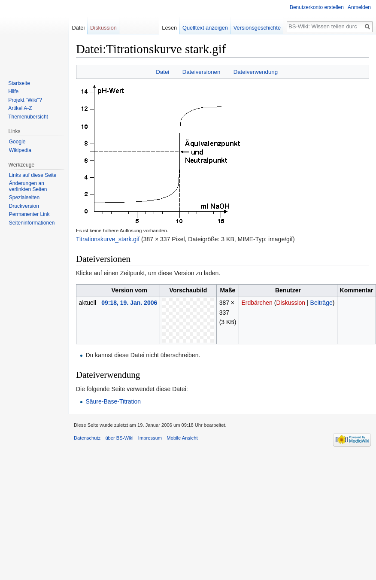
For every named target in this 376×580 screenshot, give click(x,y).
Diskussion (290, 302)
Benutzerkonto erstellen (317, 7)
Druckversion (24, 206)
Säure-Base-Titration (113, 401)
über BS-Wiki (119, 437)
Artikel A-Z (20, 108)
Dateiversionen (201, 72)
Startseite (19, 83)
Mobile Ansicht (182, 437)
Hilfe (13, 91)
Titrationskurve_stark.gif (107, 239)
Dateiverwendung (255, 72)
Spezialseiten (24, 197)
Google (17, 142)
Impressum (150, 437)
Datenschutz (87, 437)
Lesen (169, 27)
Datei (162, 72)
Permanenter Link (29, 214)
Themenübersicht (28, 117)
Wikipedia (20, 150)
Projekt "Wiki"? (25, 100)
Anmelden (359, 7)
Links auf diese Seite (33, 175)
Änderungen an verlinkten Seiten (28, 186)
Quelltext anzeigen (205, 27)
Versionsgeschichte (257, 27)
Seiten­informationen (32, 223)
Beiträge (321, 302)
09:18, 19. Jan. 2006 (129, 302)
